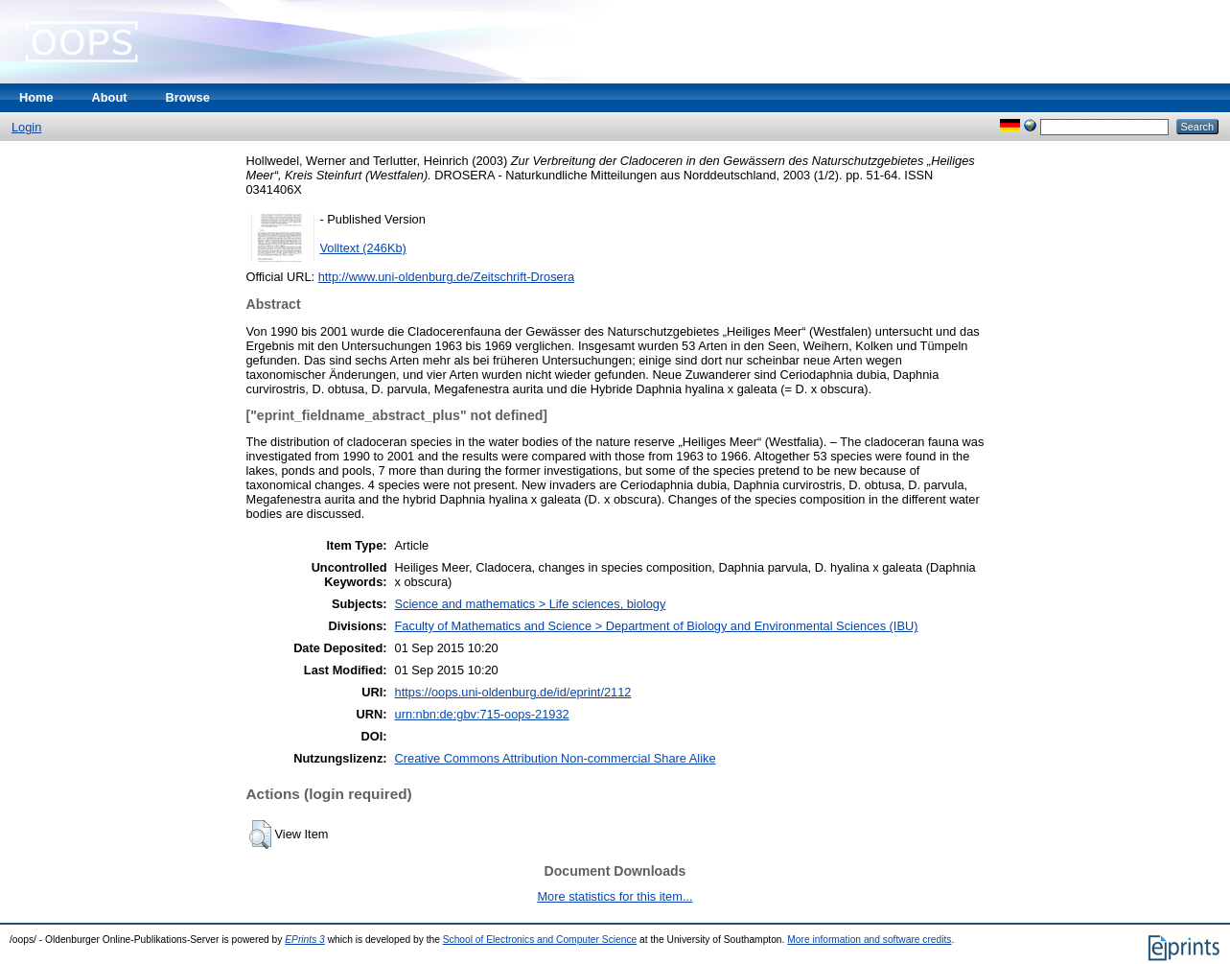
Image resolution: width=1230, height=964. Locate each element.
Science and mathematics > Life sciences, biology (530, 604)
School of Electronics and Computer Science (540, 939)
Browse (188, 97)
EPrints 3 (305, 939)
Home (36, 97)
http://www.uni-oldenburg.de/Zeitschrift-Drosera (446, 277)
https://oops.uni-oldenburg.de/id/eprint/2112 (513, 692)
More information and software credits (869, 939)
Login (26, 127)
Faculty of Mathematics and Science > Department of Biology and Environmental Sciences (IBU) (656, 626)
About (110, 97)
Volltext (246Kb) (363, 248)
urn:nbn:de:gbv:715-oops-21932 (482, 714)
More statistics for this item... (614, 896)
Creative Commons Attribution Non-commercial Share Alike (555, 758)
